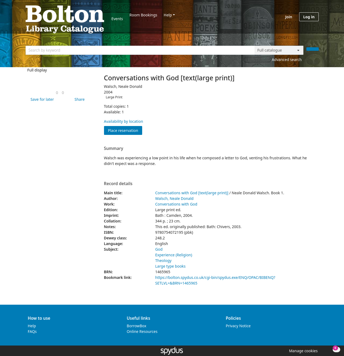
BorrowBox (136, 325)
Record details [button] (118, 183)
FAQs (32, 331)
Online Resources (142, 331)
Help (168, 14)
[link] (57, 92)
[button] (41, 99)
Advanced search (287, 59)
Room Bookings (143, 14)
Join (288, 16)
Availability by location (123, 121)
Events (117, 18)
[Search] (312, 49)
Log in (308, 16)
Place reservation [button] (125, 130)
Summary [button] (113, 148)
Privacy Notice (238, 325)
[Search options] (279, 50)
